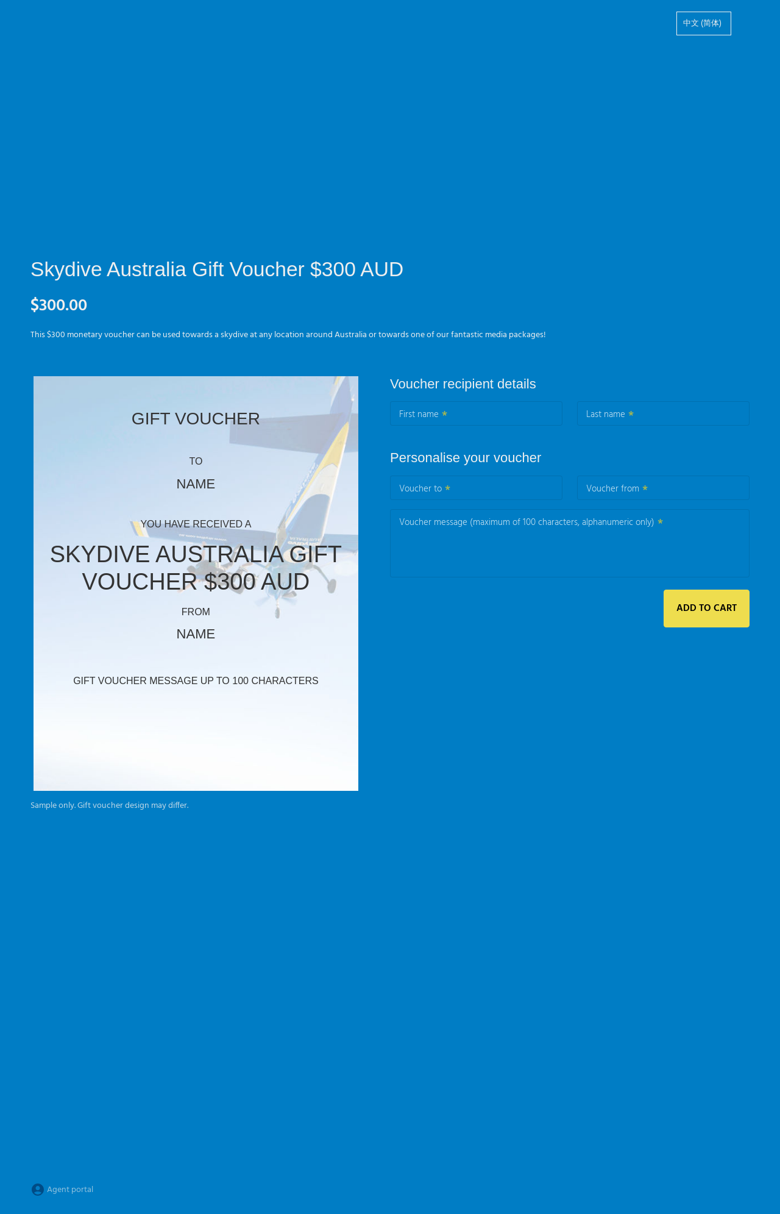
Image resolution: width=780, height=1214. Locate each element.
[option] (704, 23)
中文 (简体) (702, 23)
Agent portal (61, 1190)
